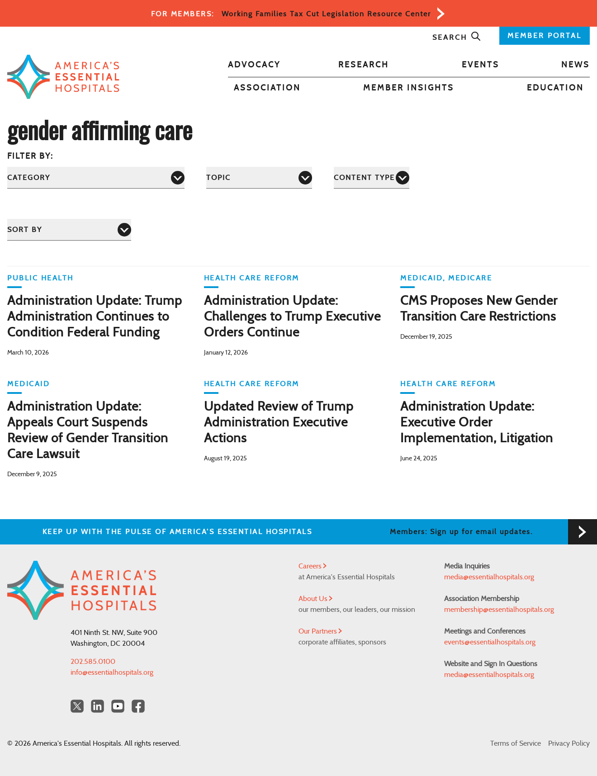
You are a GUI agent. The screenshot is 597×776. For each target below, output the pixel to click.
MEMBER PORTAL (544, 35)
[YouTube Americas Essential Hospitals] (117, 706)
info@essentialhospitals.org (112, 672)
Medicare (470, 278)
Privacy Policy (569, 743)
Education (555, 88)
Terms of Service (515, 743)
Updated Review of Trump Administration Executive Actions (279, 423)
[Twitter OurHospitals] (77, 706)
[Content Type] (371, 177)
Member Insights (408, 88)
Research (363, 65)
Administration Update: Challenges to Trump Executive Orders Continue (292, 317)
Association (267, 88)
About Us (315, 598)
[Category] (96, 177)
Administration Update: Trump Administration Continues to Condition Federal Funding (94, 317)
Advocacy (254, 65)
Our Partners (320, 631)
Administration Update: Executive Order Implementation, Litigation (476, 423)
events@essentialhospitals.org (489, 642)
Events (480, 65)
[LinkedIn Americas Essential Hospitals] (97, 706)
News (575, 65)
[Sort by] (69, 229)
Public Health (40, 278)
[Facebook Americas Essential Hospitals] (138, 706)
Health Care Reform (251, 278)
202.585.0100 (93, 661)
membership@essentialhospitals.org (499, 609)
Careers (312, 566)
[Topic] (259, 177)
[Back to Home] (63, 77)
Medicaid (421, 278)
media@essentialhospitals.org (489, 577)
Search (456, 37)
